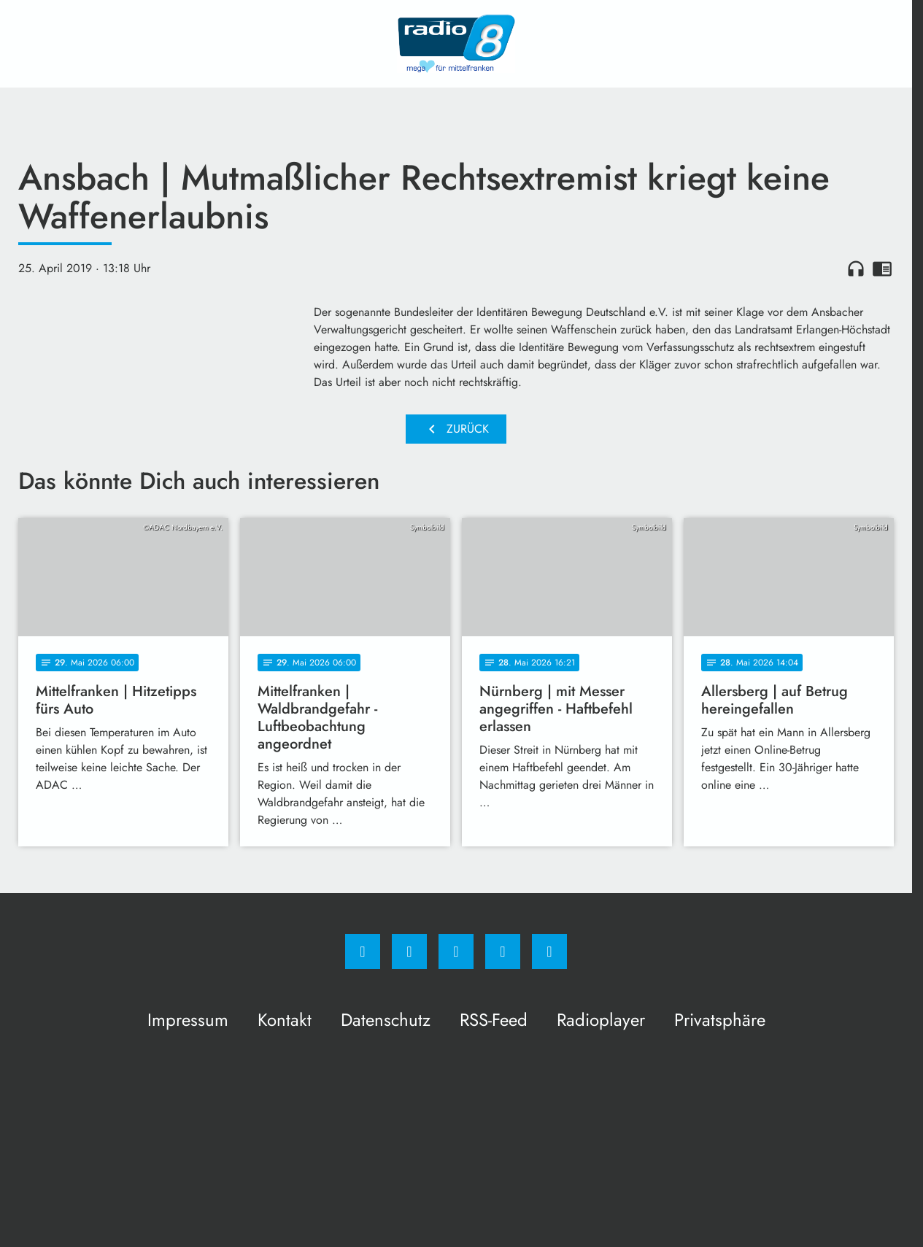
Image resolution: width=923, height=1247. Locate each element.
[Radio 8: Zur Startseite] (456, 44)
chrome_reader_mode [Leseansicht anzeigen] (882, 268)
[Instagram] (409, 951)
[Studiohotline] (502, 951)
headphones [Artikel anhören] (856, 268)
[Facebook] (362, 951)
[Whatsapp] (456, 951)
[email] (549, 951)
